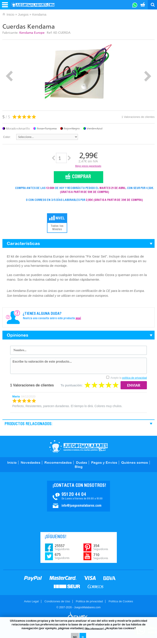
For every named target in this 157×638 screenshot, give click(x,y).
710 (100, 556)
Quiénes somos (134, 462)
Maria (16, 396)
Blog (79, 467)
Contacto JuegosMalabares (78, 496)
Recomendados (58, 462)
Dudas (81, 462)
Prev (9, 76)
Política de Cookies (120, 601)
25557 (62, 547)
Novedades (30, 462)
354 (100, 547)
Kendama (39, 14)
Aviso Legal (31, 601)
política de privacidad (134, 377)
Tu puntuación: (72, 385)
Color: (7, 136)
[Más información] (94, 628)
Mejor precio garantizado (88, 166)
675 (62, 556)
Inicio (10, 14)
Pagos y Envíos (104, 462)
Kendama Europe (32, 33)
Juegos (23, 14)
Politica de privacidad (89, 601)
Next (147, 76)
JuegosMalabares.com (78, 446)
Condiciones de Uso (57, 601)
